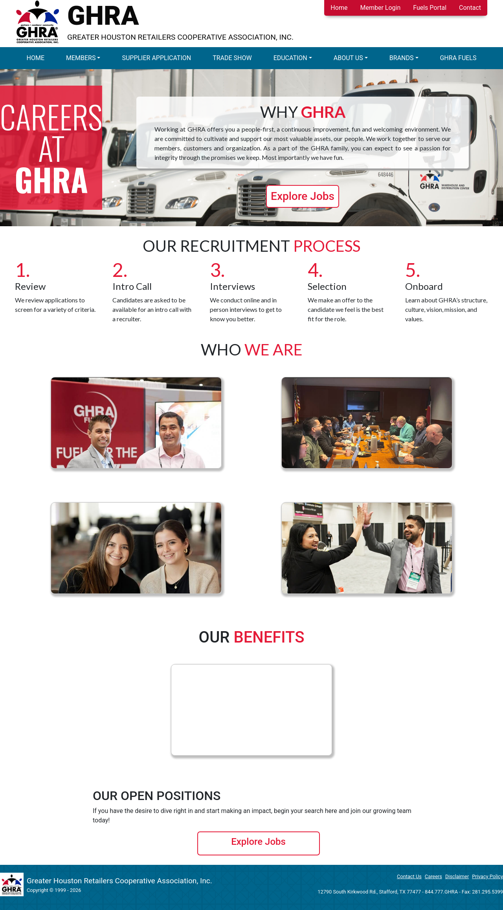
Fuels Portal (429, 7)
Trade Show (232, 58)
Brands (401, 58)
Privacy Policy (487, 876)
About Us (348, 58)
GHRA (103, 15)
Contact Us (409, 876)
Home (338, 7)
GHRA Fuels (458, 58)
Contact (470, 7)
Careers (433, 876)
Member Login (380, 7)
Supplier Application (156, 58)
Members (80, 58)
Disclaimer (457, 876)
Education (290, 58)
